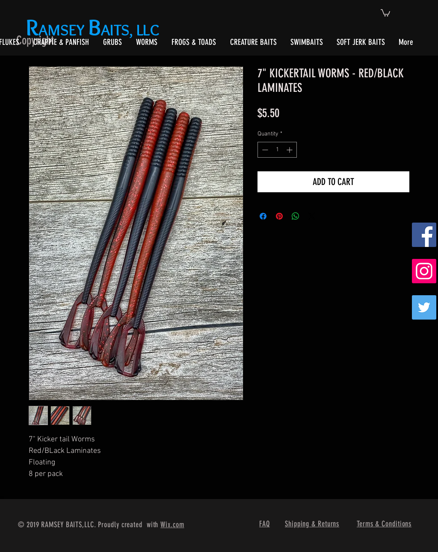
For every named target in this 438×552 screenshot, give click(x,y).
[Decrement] (264, 149)
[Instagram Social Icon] (424, 271)
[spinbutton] (277, 149)
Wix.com (172, 524)
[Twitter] (424, 307)
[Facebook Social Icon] (424, 235)
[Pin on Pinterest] (279, 216)
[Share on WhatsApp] (295, 216)
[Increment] (290, 149)
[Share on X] (312, 216)
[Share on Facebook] (263, 216)
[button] (385, 12)
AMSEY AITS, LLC (94, 29)
